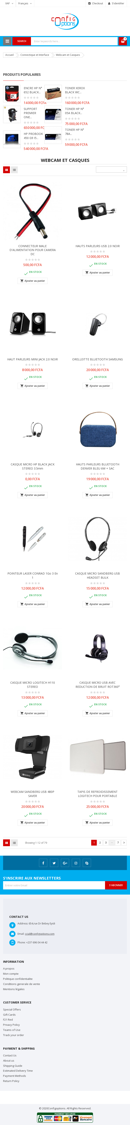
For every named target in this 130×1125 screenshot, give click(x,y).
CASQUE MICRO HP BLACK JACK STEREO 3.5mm (32, 466)
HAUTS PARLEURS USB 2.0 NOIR (98, 246)
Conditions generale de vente (21, 984)
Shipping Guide (12, 1066)
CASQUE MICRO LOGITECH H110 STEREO (32, 685)
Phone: (22, 942)
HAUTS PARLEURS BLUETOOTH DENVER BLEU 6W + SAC (97, 466)
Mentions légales (14, 989)
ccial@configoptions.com (39, 934)
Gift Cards (9, 1014)
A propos (8, 968)
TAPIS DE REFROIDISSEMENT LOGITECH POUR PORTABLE (97, 794)
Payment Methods (14, 1076)
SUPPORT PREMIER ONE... (30, 113)
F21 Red (8, 1019)
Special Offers (12, 1009)
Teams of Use (11, 1030)
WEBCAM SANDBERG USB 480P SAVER (32, 794)
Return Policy (11, 1081)
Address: (23, 923)
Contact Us (10, 1055)
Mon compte (11, 973)
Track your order (13, 1035)
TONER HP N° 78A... (74, 132)
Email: (21, 934)
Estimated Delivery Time (18, 1070)
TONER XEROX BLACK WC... (75, 90)
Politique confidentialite (18, 979)
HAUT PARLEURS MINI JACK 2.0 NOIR (32, 359)
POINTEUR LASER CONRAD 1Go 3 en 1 (32, 575)
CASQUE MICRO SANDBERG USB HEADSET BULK (97, 575)
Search (21, 41)
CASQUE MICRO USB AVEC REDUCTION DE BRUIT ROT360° (98, 685)
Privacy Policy (11, 1025)
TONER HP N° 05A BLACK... (74, 111)
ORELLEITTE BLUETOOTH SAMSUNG (97, 359)
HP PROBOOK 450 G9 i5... (33, 136)
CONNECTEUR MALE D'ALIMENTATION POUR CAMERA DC (32, 250)
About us (8, 1060)
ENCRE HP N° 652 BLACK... (33, 90)
